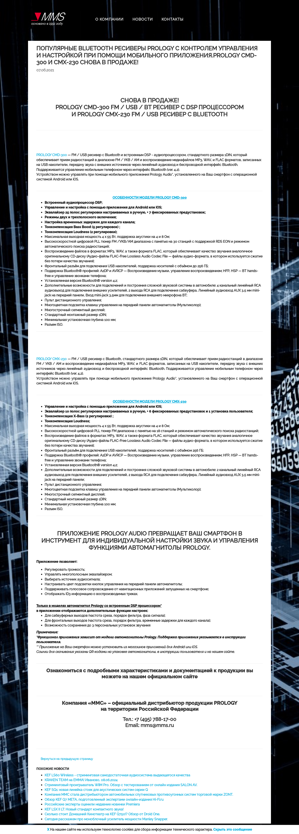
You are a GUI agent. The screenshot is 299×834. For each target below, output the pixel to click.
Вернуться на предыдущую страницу (67, 759)
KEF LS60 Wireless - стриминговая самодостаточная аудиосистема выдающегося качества (117, 775)
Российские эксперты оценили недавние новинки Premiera (92, 804)
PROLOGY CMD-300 (51, 155)
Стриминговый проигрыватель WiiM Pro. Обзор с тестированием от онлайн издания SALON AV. (121, 785)
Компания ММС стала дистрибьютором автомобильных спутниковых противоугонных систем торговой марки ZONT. (139, 795)
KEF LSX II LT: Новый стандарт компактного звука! (84, 809)
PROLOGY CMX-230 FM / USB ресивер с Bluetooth (152, 114)
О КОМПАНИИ (109, 19)
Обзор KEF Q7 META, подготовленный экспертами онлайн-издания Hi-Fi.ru (104, 800)
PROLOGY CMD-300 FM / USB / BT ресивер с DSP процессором (149, 107)
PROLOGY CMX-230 (51, 359)
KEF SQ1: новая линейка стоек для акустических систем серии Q (96, 790)
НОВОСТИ (142, 19)
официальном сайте (172, 677)
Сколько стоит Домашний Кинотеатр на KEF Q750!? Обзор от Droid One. (102, 814)
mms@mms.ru (157, 725)
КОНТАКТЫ (173, 19)
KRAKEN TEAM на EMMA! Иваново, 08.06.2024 (81, 780)
